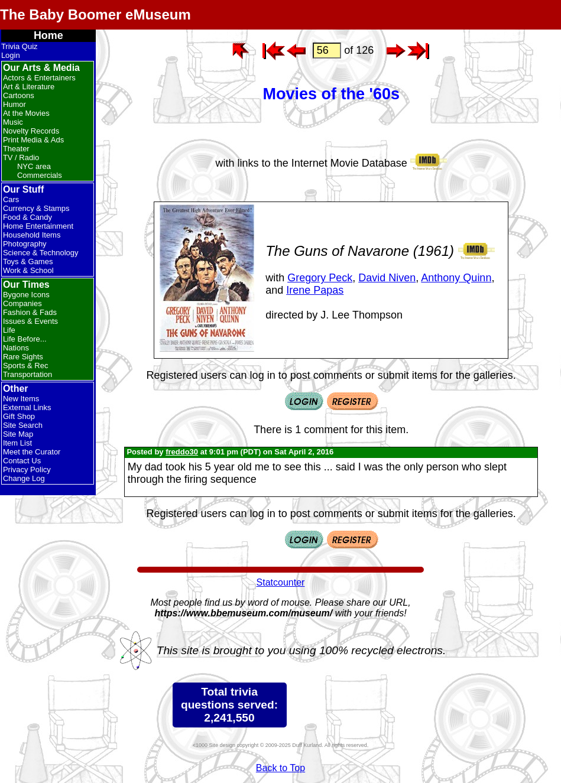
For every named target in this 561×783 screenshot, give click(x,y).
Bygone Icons (26, 294)
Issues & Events (30, 321)
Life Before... (25, 338)
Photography (25, 243)
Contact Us (22, 460)
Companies (22, 303)
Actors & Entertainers (39, 77)
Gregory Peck (319, 278)
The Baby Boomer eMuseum (95, 14)
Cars (11, 199)
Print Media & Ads (33, 139)
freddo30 (182, 451)
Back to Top (280, 768)
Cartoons (18, 95)
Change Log (24, 478)
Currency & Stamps (36, 208)
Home (48, 35)
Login (10, 55)
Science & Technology (41, 252)
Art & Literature (28, 86)
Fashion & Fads (30, 312)
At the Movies (26, 113)
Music (13, 122)
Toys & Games (28, 261)
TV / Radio (21, 157)
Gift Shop (19, 416)
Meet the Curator (32, 451)
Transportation (27, 374)
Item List (17, 442)
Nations (16, 347)
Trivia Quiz (19, 46)
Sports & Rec (25, 365)
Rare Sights (23, 356)
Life (9, 330)
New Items (21, 398)
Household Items (32, 234)
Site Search (23, 425)
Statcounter (281, 582)
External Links (27, 407)
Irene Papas (314, 290)
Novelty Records (31, 130)
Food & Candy (27, 217)
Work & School (28, 270)
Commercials (39, 175)
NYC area (34, 166)
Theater (16, 148)
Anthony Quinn (456, 278)
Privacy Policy (27, 469)
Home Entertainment (38, 226)
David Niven (387, 278)
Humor (14, 104)
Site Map (18, 434)
